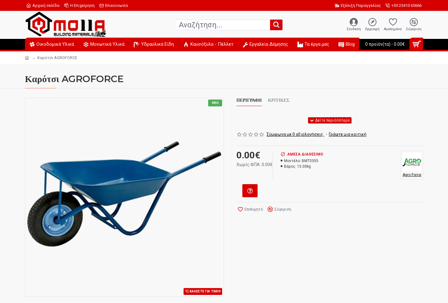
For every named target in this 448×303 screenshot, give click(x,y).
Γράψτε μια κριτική (347, 134)
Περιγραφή (249, 100)
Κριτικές (278, 100)
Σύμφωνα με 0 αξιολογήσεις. (295, 134)
